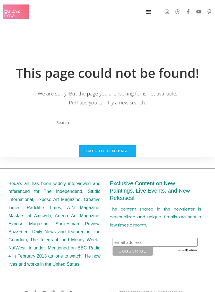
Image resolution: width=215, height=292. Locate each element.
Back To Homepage (107, 150)
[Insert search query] (107, 122)
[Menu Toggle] (148, 12)
